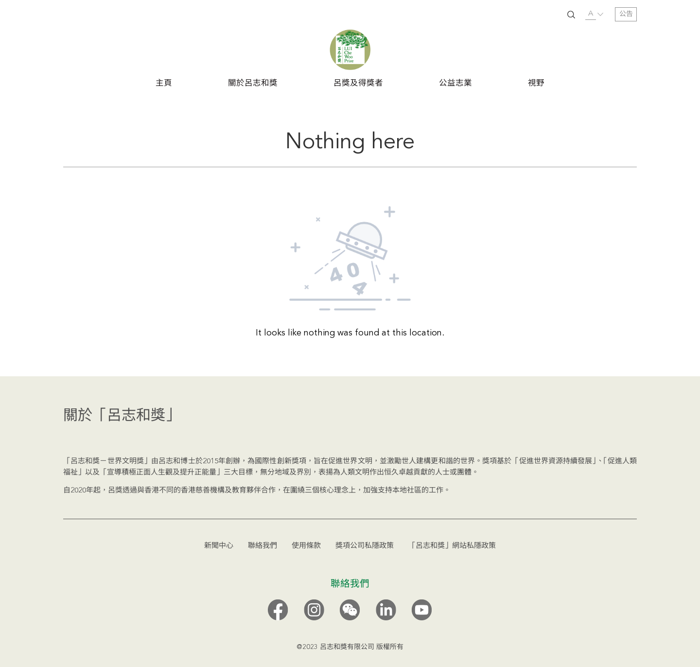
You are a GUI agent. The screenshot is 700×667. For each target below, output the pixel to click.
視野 (536, 84)
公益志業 (455, 84)
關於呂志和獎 (253, 84)
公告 (626, 14)
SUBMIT (571, 14)
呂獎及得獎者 (358, 84)
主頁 (164, 84)
